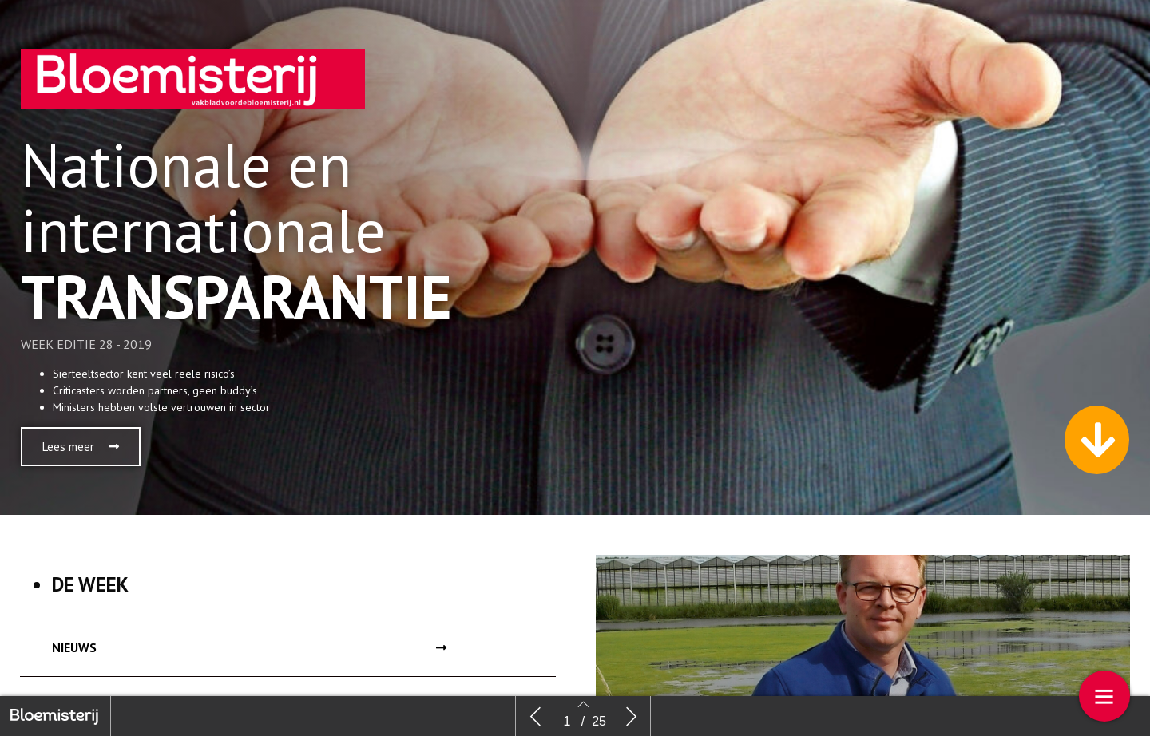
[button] (81, 446)
